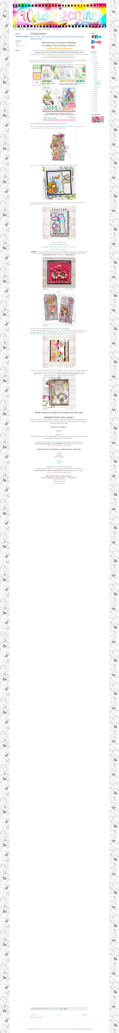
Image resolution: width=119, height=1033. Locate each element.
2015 (94, 103)
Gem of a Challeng (58, 483)
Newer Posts (33, 1014)
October (96, 65)
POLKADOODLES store (63, 62)
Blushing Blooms (70, 254)
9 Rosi (59, 460)
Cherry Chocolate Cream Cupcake (67, 374)
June (95, 73)
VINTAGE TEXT (72, 247)
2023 (94, 60)
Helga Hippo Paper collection (40, 334)
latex (81, 1029)
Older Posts (84, 1014)
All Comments (20, 46)
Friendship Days (63, 165)
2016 (94, 101)
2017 (94, 99)
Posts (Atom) (39, 1017)
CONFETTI (57, 249)
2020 (94, 93)
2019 (94, 95)
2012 (94, 108)
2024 (94, 58)
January (96, 89)
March (95, 79)
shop (39, 62)
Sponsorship (21, 29)
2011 (94, 110)
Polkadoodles (46, 60)
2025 (94, 56)
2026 (94, 54)
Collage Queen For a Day (49, 254)
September (96, 67)
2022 (94, 62)
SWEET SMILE (52, 247)
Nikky (31, 126)
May (95, 75)
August (95, 69)
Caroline (33, 251)
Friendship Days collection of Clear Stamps (65, 126)
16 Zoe (59, 463)
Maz (31, 165)
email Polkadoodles (57, 442)
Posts (18, 43)
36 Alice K (59, 431)
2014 (94, 105)
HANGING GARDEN (62, 247)
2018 (94, 97)
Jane (32, 202)
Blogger (90, 1029)
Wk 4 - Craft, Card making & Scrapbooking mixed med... (98, 82)
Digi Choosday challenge (44, 29)
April (95, 77)
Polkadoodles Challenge (31, 29)
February (96, 87)
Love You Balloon (56, 330)
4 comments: (55, 1008)
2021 (94, 91)
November (96, 63)
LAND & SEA (64, 249)
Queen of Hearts (67, 334)
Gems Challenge (56, 29)
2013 (94, 106)
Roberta (32, 328)
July (95, 71)
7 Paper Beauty (59, 461)
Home (15, 29)
